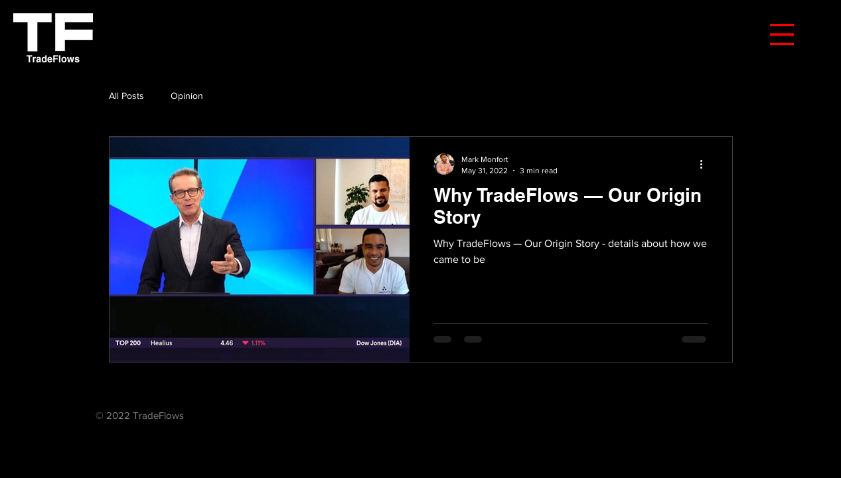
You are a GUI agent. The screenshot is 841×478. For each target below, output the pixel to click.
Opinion (187, 95)
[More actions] (706, 164)
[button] (782, 34)
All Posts (126, 95)
